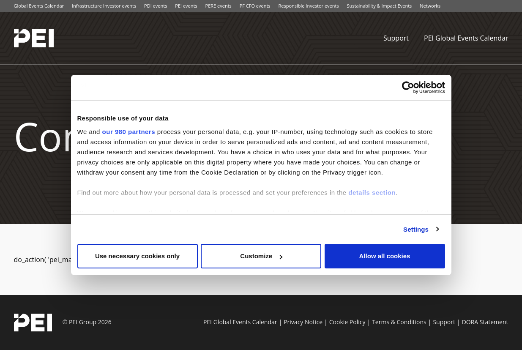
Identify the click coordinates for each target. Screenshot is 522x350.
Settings (416, 229)
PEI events (186, 6)
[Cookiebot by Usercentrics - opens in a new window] (408, 87)
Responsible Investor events (308, 6)
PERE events (218, 6)
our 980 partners (129, 131)
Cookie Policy (347, 322)
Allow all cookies (384, 256)
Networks (430, 6)
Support (396, 38)
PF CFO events (255, 6)
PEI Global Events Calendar (466, 38)
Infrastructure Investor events (104, 6)
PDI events (155, 6)
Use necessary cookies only (137, 256)
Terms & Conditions (399, 322)
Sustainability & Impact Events (379, 6)
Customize (261, 256)
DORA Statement (485, 322)
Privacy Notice (303, 322)
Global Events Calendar (39, 6)
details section (372, 192)
